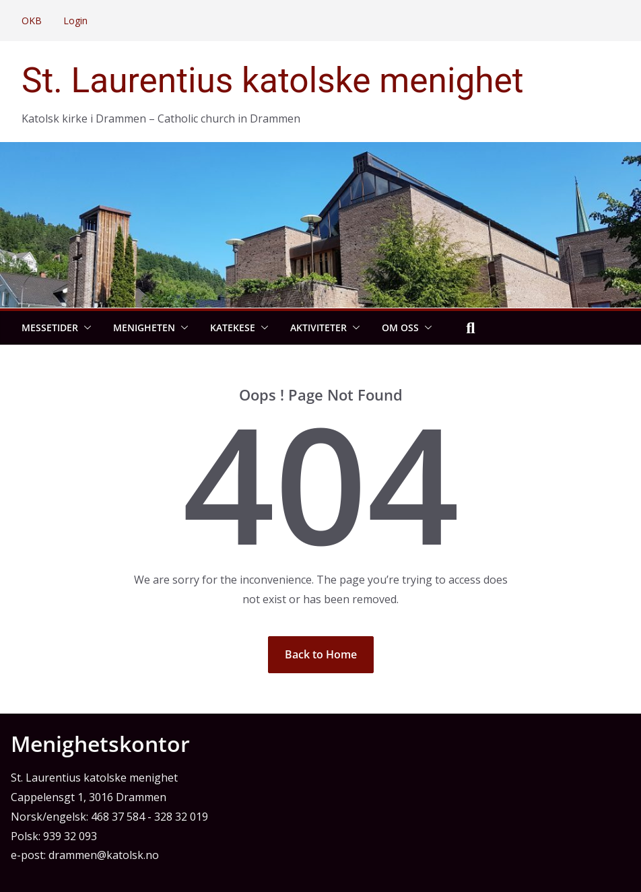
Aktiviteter (318, 327)
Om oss (400, 327)
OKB (32, 20)
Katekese (232, 327)
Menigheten (144, 327)
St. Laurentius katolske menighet (273, 80)
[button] (85, 327)
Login (75, 20)
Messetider (50, 327)
